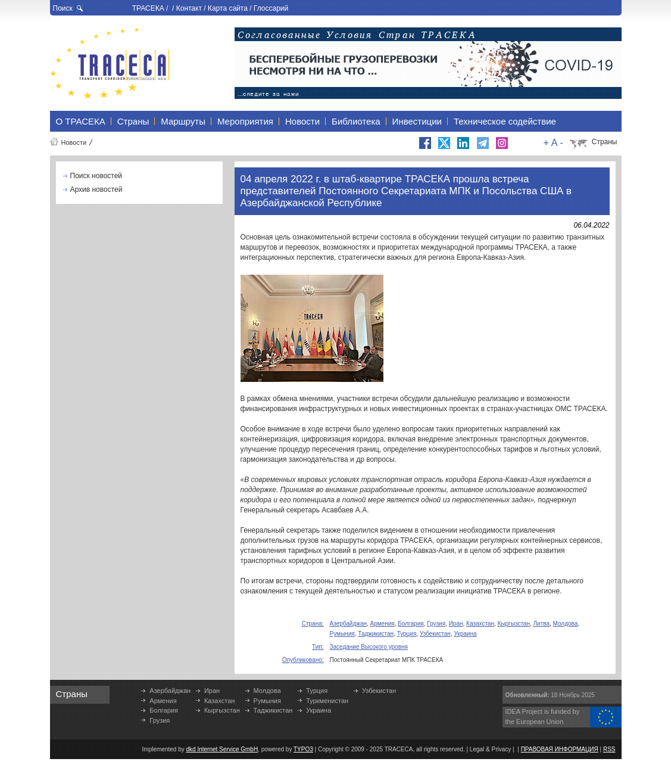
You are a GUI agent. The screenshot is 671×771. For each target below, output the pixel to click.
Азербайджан (348, 623)
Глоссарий (271, 8)
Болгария (410, 623)
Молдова (565, 623)
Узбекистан (435, 633)
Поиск (63, 8)
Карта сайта (228, 8)
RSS (609, 749)
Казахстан (480, 623)
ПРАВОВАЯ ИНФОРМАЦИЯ (559, 749)
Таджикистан (376, 633)
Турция (407, 633)
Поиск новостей (96, 176)
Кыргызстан (514, 623)
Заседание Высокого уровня (369, 646)
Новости (74, 142)
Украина (465, 633)
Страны (604, 142)
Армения (382, 623)
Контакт (189, 8)
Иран (456, 623)
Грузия (436, 623)
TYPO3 (303, 749)
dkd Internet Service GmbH (222, 749)
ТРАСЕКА (148, 8)
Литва (541, 623)
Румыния (342, 633)
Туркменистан (327, 700)
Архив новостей (96, 189)
